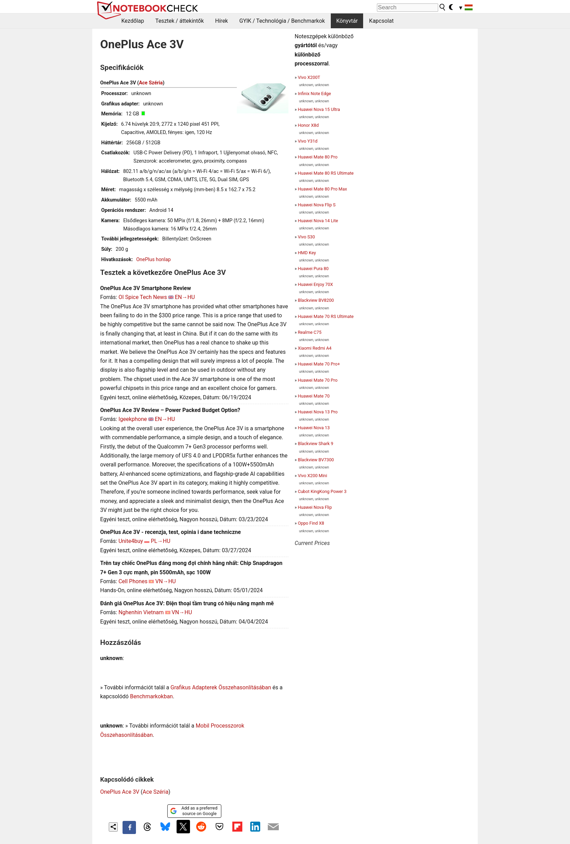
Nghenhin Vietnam (140, 612)
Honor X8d (308, 125)
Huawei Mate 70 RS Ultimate (325, 316)
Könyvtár (347, 21)
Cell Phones (132, 581)
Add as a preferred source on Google (193, 810)
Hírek (221, 21)
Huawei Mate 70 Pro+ (319, 364)
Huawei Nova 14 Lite (318, 220)
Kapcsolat (381, 21)
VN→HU (165, 581)
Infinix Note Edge (314, 93)
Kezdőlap (133, 21)
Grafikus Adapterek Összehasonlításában (220, 687)
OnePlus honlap (153, 260)
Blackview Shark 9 (315, 443)
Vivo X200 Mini (312, 475)
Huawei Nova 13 (314, 427)
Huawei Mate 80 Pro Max (322, 189)
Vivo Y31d (307, 141)
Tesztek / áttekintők (179, 21)
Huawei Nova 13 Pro (318, 411)
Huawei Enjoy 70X (315, 284)
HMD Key (307, 252)
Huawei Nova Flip (315, 507)
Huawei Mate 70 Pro (317, 380)
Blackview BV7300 (316, 459)
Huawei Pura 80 (313, 268)
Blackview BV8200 (316, 300)
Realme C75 (309, 332)
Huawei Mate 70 (314, 396)
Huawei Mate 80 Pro (317, 156)
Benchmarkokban (151, 696)
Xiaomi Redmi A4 (314, 348)
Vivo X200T (309, 77)
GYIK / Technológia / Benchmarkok (282, 21)
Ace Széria (151, 83)
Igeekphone (132, 419)
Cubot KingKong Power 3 (322, 491)
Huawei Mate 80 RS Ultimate (325, 173)
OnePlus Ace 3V (119, 792)
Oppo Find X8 (311, 523)
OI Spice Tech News (142, 297)
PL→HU (160, 541)
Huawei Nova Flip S (317, 204)
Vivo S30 (306, 236)
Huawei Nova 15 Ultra (319, 109)
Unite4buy (130, 541)
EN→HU (185, 297)
